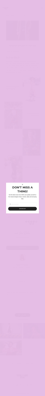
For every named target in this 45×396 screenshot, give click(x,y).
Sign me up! (22, 208)
